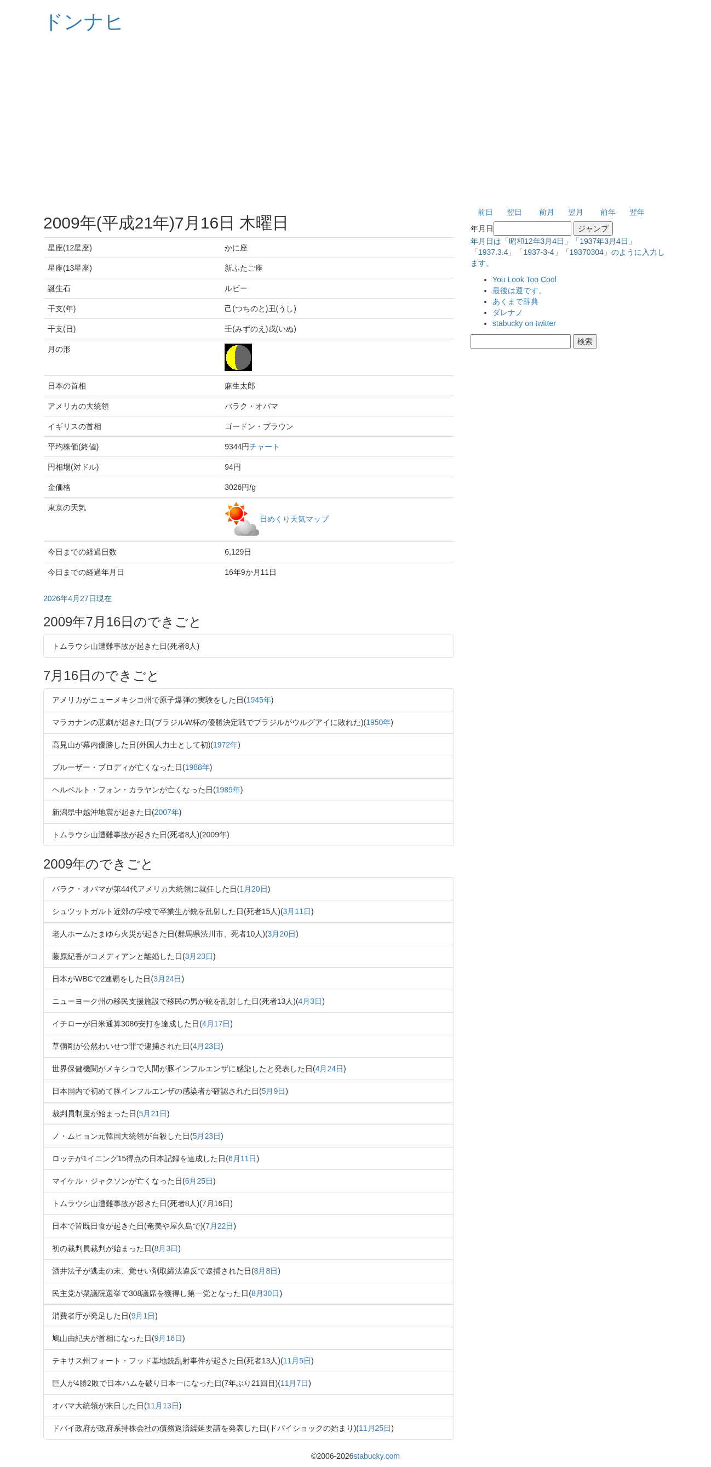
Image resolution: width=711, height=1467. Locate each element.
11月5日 (297, 1360)
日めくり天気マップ (294, 518)
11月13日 (163, 1405)
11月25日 (375, 1428)
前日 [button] (485, 212)
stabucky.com (376, 1456)
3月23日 (199, 956)
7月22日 (219, 1225)
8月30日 (265, 1293)
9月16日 (168, 1338)
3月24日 (167, 978)
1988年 (197, 767)
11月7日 (294, 1383)
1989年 (228, 789)
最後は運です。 (519, 290)
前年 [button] (608, 212)
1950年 (378, 722)
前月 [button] (546, 212)
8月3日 (166, 1248)
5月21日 (153, 1113)
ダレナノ (507, 312)
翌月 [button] (575, 212)
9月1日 (143, 1315)
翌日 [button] (514, 212)
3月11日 (297, 911)
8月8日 (266, 1270)
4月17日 (216, 1023)
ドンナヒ (83, 21)
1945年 (258, 699)
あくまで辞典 (515, 301)
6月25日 (199, 1181)
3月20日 (282, 933)
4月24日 (329, 1068)
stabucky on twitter (524, 323)
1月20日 (253, 888)
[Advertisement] (355, 120)
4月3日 (311, 1001)
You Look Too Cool (524, 279)
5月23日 (207, 1136)
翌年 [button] (637, 212)
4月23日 (207, 1046)
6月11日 (242, 1158)
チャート (264, 446)
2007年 (166, 812)
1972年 (225, 744)
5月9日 (274, 1091)
